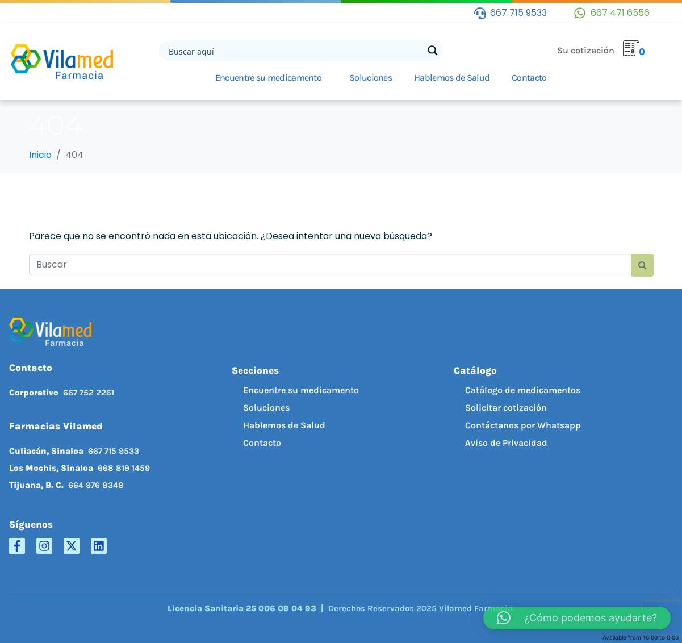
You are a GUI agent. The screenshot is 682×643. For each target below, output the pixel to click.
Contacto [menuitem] (262, 442)
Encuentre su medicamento (268, 77)
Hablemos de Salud (451, 77)
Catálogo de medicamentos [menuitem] (522, 390)
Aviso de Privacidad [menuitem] (506, 442)
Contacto (529, 77)
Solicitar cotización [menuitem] (506, 407)
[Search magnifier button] (433, 50)
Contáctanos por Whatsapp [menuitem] (523, 425)
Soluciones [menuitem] (266, 407)
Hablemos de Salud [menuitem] (284, 425)
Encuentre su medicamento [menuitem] (301, 390)
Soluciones (370, 77)
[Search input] (295, 50)
